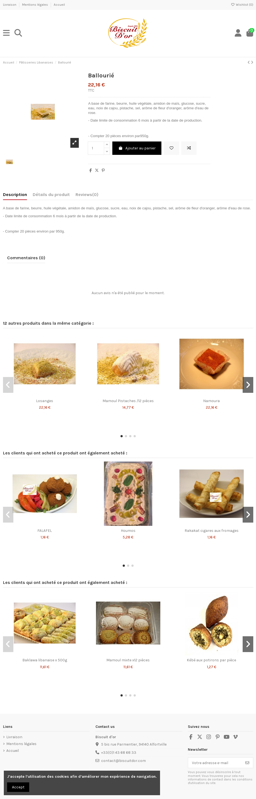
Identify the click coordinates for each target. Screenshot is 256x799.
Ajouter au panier (137, 148)
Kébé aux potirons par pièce (211, 660)
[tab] (87, 196)
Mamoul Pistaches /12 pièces (128, 401)
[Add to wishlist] (171, 148)
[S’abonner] (247, 763)
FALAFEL (44, 530)
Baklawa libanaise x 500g (44, 660)
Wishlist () (242, 5)
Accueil (59, 5)
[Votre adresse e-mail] (215, 763)
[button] (122, 436)
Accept (18, 787)
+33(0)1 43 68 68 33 (118, 752)
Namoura (211, 401)
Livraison (10, 5)
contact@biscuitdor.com (123, 760)
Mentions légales (35, 5)
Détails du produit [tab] (51, 194)
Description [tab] (15, 194)
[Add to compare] (189, 148)
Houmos (128, 530)
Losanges (44, 401)
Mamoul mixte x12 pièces (128, 660)
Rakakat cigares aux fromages (212, 530)
